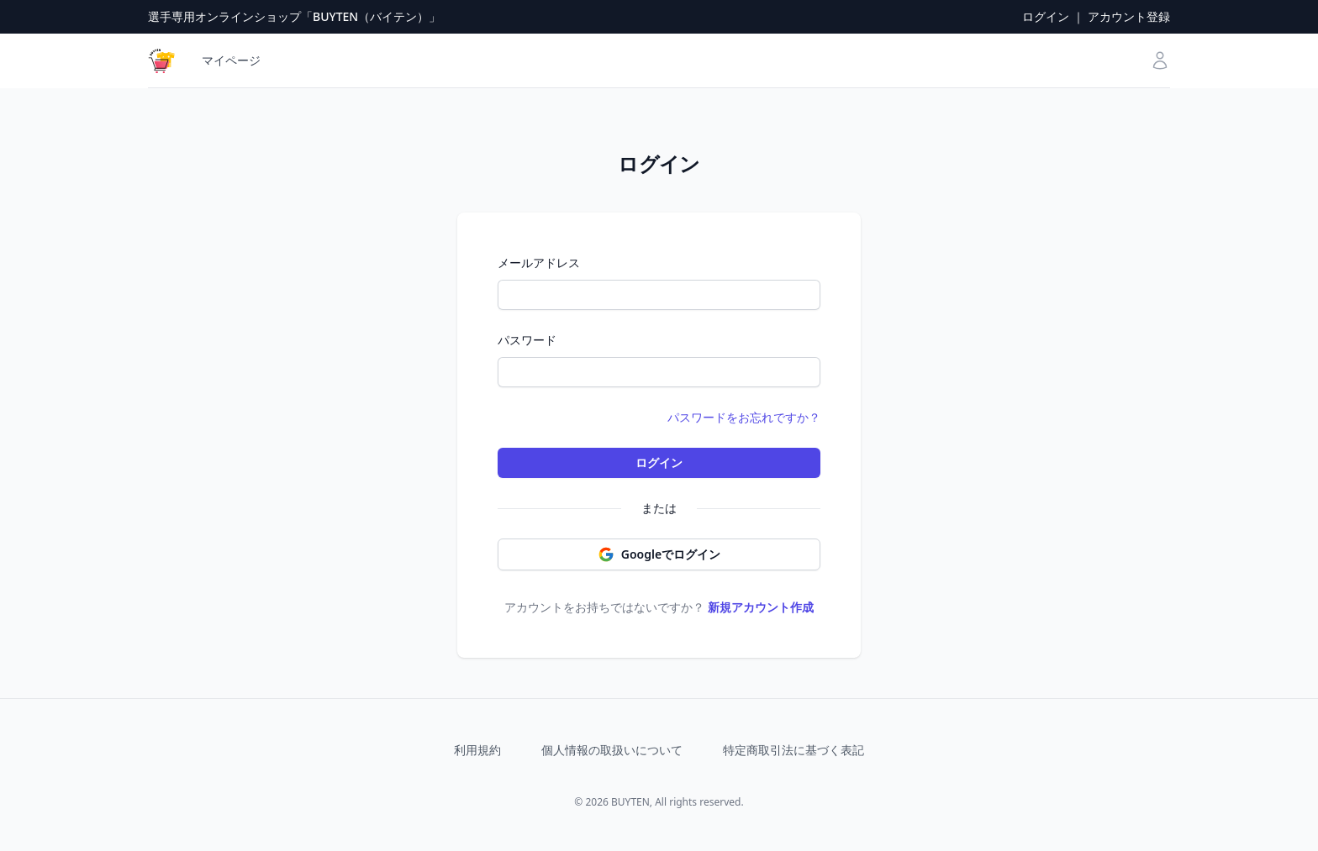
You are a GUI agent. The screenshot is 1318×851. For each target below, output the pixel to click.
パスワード (527, 340)
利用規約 (477, 750)
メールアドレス (539, 263)
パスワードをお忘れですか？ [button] (743, 417)
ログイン (1045, 16)
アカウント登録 (1129, 16)
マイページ (231, 60)
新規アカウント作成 (761, 607)
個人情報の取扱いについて (612, 750)
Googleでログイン (659, 554)
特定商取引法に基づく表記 (793, 750)
